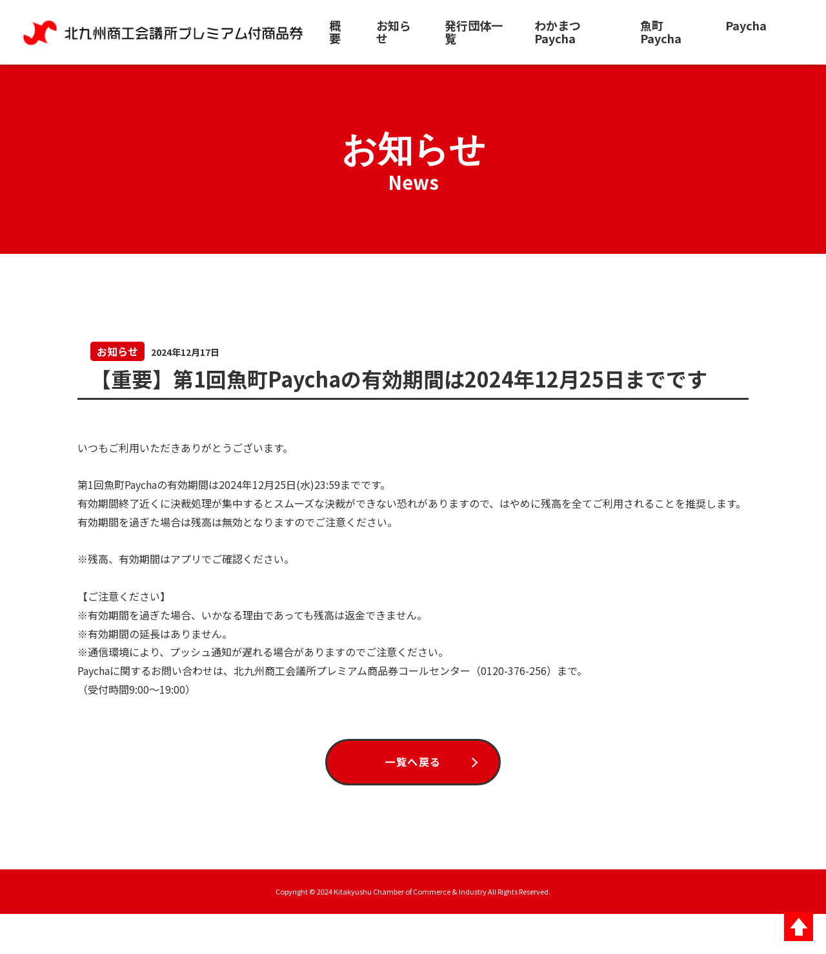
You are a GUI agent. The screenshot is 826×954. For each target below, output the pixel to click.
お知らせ (393, 32)
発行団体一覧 (474, 32)
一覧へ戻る (413, 794)
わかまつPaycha (557, 32)
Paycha (746, 25)
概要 (335, 32)
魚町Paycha (660, 32)
